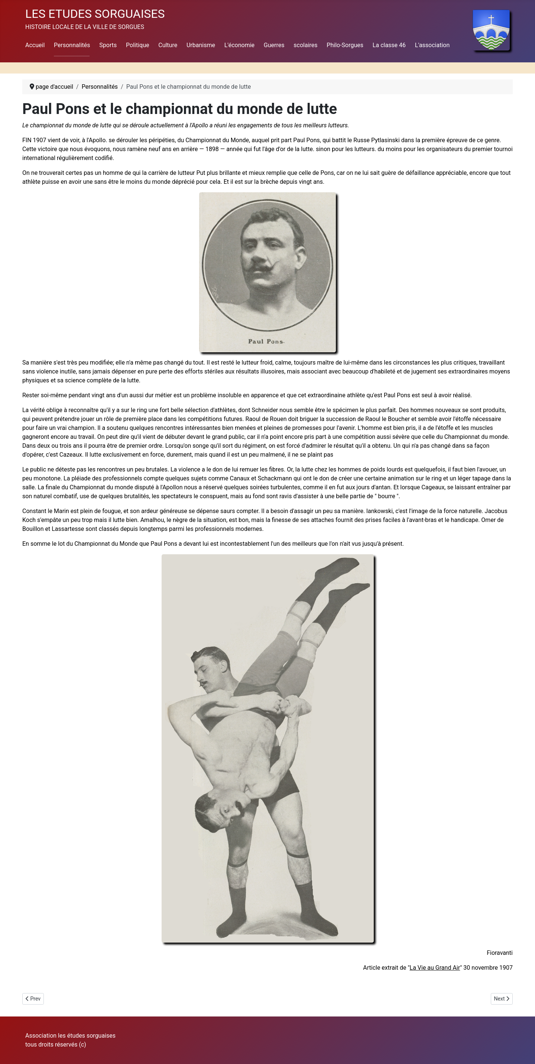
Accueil (35, 45)
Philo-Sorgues (345, 45)
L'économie (239, 45)
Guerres (274, 45)
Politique (137, 45)
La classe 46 (389, 45)
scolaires (305, 45)
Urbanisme (201, 45)
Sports (108, 45)
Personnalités (72, 45)
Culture (167, 45)
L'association (432, 45)
